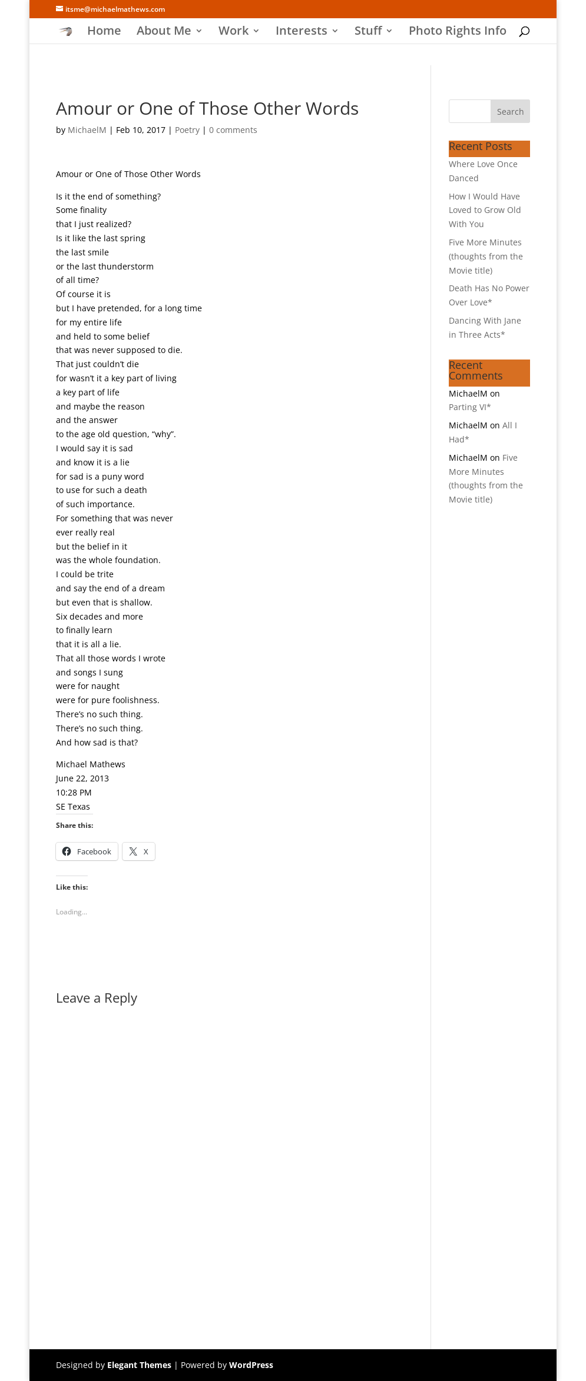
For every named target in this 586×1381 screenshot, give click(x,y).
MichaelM (87, 129)
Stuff (368, 32)
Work (233, 32)
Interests (301, 32)
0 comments (233, 129)
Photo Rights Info (457, 32)
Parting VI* (470, 406)
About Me (164, 32)
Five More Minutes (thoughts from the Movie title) (486, 256)
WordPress (251, 1364)
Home (104, 32)
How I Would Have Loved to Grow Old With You (485, 210)
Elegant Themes (139, 1364)
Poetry (187, 129)
